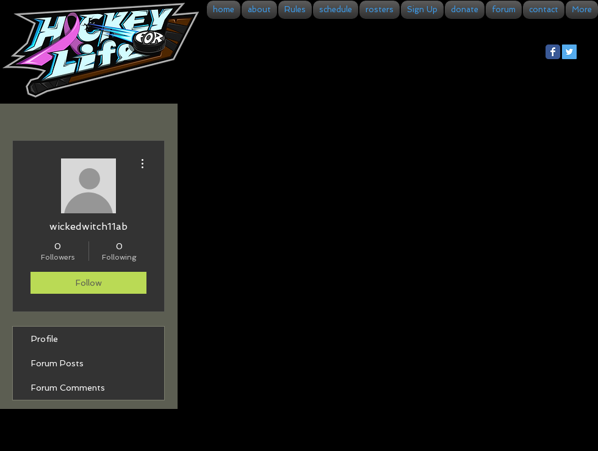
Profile (44, 339)
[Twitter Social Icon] (569, 51)
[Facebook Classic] (553, 51)
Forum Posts (57, 363)
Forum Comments (68, 387)
